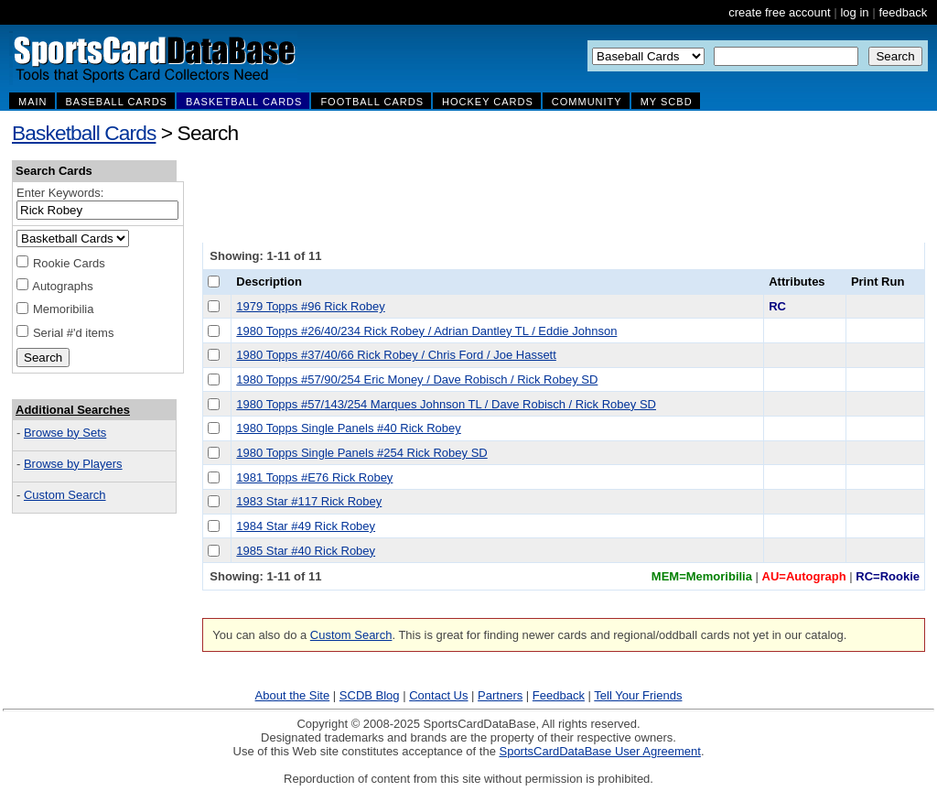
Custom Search (65, 495)
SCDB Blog (369, 695)
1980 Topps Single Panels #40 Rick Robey (348, 428)
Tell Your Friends (638, 695)
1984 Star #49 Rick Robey (305, 526)
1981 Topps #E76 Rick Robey (314, 477)
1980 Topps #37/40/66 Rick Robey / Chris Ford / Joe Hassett (396, 355)
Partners (500, 695)
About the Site (292, 695)
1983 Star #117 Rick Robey (309, 501)
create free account (779, 12)
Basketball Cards (84, 133)
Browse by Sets (65, 432)
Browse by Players (73, 464)
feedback (902, 12)
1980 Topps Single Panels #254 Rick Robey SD (361, 453)
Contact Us (438, 695)
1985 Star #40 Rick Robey (305, 551)
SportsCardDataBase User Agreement (599, 751)
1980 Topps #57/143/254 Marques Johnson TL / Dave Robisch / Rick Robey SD (446, 404)
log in (854, 12)
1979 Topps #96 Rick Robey (310, 306)
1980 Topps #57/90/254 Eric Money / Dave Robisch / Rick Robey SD (417, 379)
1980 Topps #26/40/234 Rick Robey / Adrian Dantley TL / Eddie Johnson (426, 331)
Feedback (559, 695)
